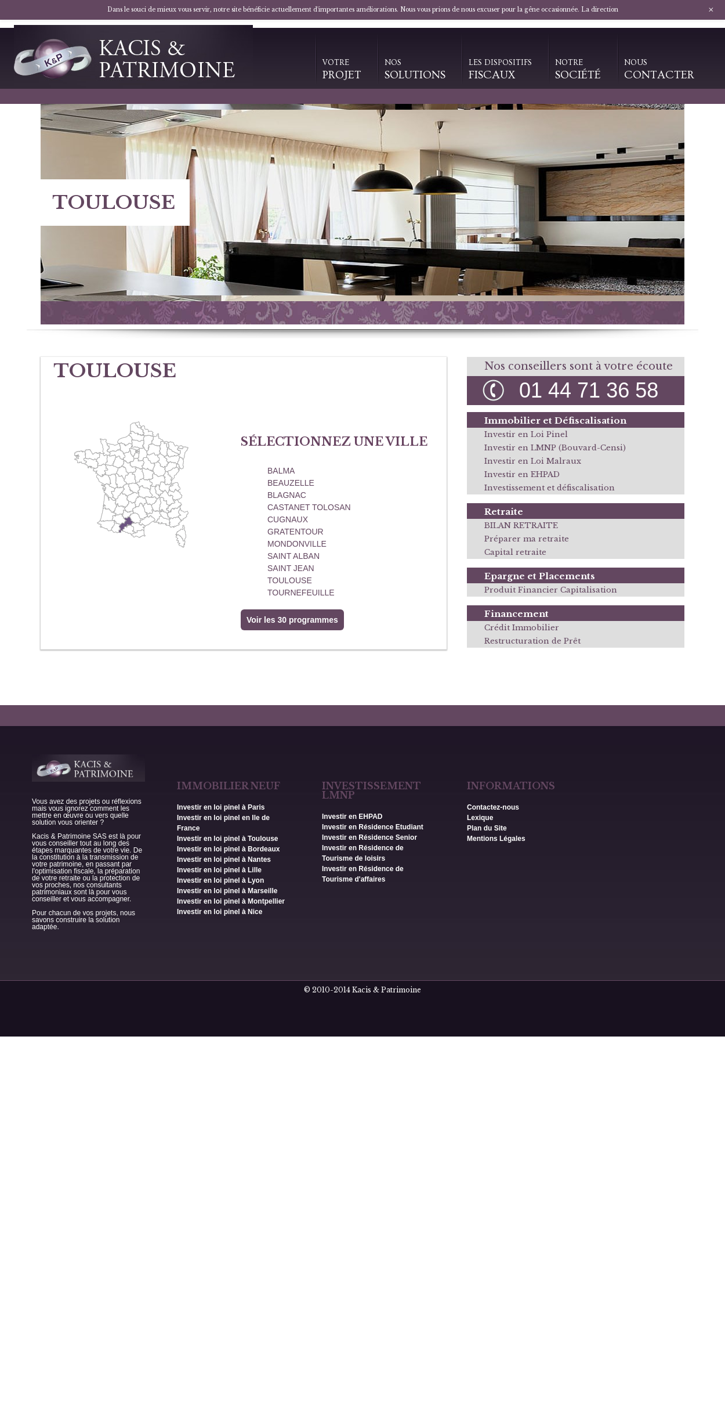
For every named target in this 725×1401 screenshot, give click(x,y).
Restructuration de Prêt (532, 641)
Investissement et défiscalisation (549, 488)
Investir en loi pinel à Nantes (224, 859)
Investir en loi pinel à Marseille (227, 891)
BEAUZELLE (290, 483)
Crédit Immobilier (521, 628)
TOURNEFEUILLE (301, 592)
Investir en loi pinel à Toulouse (227, 839)
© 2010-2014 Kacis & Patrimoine (362, 989)
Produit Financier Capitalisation (550, 590)
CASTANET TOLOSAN (309, 507)
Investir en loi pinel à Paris (220, 807)
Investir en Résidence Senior (369, 837)
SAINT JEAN (290, 568)
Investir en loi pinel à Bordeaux (228, 849)
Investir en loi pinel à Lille (219, 870)
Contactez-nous (493, 807)
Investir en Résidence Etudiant (372, 827)
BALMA (281, 470)
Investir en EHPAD (522, 474)
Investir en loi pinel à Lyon (220, 880)
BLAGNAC (286, 495)
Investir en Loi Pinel (526, 434)
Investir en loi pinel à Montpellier (231, 901)
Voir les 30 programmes (292, 619)
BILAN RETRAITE (521, 525)
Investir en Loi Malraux (532, 461)
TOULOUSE (289, 580)
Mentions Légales (496, 839)
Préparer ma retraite (526, 539)
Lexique (480, 818)
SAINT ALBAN (293, 556)
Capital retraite (515, 552)
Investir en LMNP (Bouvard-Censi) (555, 448)
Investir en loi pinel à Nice (219, 912)
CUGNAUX (287, 519)
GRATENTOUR (295, 531)
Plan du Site (487, 828)
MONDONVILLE (297, 543)
